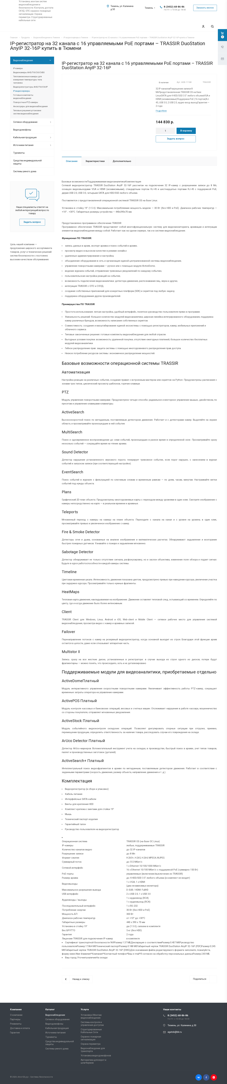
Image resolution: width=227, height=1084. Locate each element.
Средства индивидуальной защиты (27, 162)
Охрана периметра (90, 1044)
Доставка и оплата (20, 1028)
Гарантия (15, 1032)
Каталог (50, 1009)
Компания (16, 1009)
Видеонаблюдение (23, 60)
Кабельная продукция (25, 137)
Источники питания (23, 145)
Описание (72, 161)
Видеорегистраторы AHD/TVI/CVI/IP (30, 87)
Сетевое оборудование (25, 122)
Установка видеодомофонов (96, 1055)
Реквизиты (15, 1024)
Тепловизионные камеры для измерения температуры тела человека (27, 79)
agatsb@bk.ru (175, 1032)
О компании (16, 1015)
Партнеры (15, 1019)
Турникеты (19, 153)
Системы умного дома (24, 171)
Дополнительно (122, 161)
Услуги (85, 1009)
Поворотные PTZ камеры (25, 102)
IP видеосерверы (21, 91)
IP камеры (18, 68)
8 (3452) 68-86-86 (174, 6)
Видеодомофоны (22, 129)
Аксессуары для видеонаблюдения (30, 106)
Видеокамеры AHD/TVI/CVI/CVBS (28, 72)
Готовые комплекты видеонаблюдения (23, 96)
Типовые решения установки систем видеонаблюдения (27, 112)
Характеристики (95, 161)
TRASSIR (207, 82)
